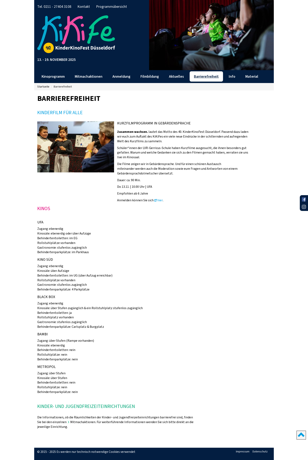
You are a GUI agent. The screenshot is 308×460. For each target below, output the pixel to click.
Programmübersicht (111, 6)
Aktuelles (176, 76)
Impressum (242, 451)
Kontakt (83, 6)
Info (232, 76)
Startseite (43, 87)
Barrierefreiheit (206, 76)
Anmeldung (121, 76)
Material (251, 76)
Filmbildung (149, 76)
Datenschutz (260, 451)
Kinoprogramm (53, 76)
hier (160, 200)
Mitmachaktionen (88, 76)
